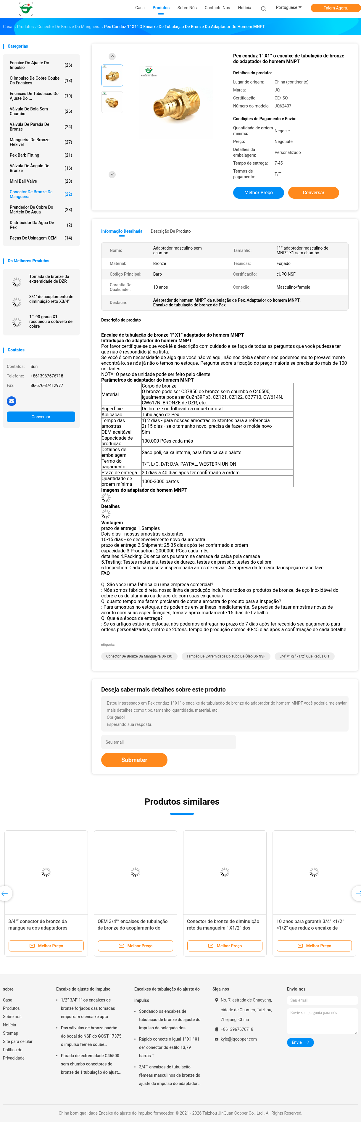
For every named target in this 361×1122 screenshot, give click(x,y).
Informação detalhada (121, 231)
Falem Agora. (336, 8)
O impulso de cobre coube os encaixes (41, 80)
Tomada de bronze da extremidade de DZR (49, 279)
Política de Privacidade (14, 1053)
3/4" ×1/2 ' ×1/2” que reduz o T (305, 656)
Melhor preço (258, 192)
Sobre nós (12, 1016)
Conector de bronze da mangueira (41, 194)
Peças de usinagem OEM (41, 238)
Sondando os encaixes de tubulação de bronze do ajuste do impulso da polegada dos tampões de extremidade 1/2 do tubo (170, 1020)
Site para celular (18, 1041)
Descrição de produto (171, 231)
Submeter (134, 759)
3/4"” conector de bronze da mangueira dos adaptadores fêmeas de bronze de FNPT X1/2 (42, 928)
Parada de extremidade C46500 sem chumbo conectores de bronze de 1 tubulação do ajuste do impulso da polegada (90, 1064)
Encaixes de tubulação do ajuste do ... (41, 96)
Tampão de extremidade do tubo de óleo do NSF (226, 656)
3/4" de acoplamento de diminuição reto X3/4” (51, 299)
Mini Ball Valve (41, 181)
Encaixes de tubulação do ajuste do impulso (167, 995)
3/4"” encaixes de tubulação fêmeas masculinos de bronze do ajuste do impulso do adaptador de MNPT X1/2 (169, 1076)
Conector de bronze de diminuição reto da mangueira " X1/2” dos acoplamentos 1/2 (223, 928)
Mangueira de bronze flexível (41, 142)
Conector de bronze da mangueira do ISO (139, 656)
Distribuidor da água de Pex (41, 225)
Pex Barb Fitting (41, 155)
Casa (7, 1000)
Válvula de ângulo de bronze (41, 168)
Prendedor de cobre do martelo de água (41, 209)
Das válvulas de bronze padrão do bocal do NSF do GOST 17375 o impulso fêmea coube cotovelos (91, 1037)
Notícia (9, 1025)
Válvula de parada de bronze (41, 126)
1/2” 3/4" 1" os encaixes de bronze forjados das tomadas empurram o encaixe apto (88, 1008)
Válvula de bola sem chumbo (41, 111)
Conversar (41, 416)
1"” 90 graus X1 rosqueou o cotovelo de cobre (50, 321)
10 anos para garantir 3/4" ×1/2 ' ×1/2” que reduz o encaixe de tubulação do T (310, 928)
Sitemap (10, 1033)
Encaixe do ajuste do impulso (41, 65)
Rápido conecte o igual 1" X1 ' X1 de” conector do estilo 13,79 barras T (169, 1047)
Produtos (11, 1008)
